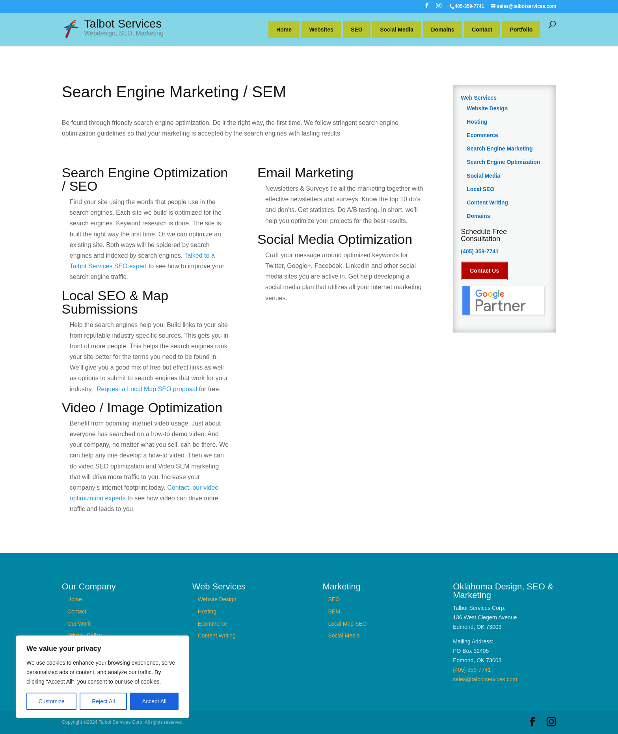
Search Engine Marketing (499, 148)
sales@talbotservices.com (485, 679)
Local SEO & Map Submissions (115, 302)
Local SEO (480, 189)
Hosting (477, 122)
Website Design (487, 108)
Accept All (154, 701)
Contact (482, 29)
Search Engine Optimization (503, 162)
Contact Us (484, 271)
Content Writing (487, 202)
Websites (321, 29)
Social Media (396, 29)
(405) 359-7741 (480, 251)
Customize (52, 701)
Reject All (103, 701)
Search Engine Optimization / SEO (145, 179)
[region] (102, 677)
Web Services (479, 98)
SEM (334, 611)
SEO (357, 29)
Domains (442, 29)
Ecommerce (482, 135)
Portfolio (521, 29)
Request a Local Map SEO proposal (148, 389)
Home (284, 29)
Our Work (79, 624)
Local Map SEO (347, 624)
